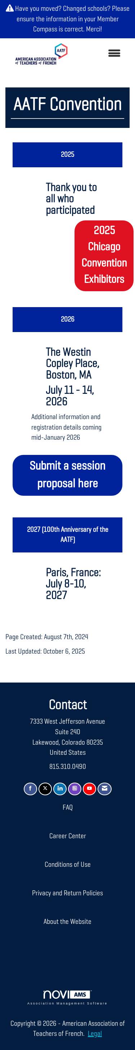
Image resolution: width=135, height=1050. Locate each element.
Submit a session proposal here (67, 475)
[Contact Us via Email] (105, 789)
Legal (95, 1033)
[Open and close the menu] (101, 54)
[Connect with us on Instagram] (74, 789)
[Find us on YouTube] (89, 789)
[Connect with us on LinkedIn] (60, 789)
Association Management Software (67, 997)
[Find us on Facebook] (30, 789)
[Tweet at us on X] (45, 789)
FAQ (68, 807)
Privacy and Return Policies (67, 893)
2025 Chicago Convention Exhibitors (104, 255)
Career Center (67, 836)
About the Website (67, 921)
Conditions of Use (68, 864)
